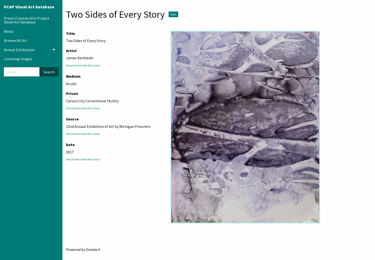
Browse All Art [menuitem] (15, 40)
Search (49, 72)
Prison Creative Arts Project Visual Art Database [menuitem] (27, 20)
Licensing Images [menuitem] (18, 58)
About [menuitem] (9, 31)
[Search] (21, 71)
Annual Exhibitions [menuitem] (19, 49)
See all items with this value (83, 65)
